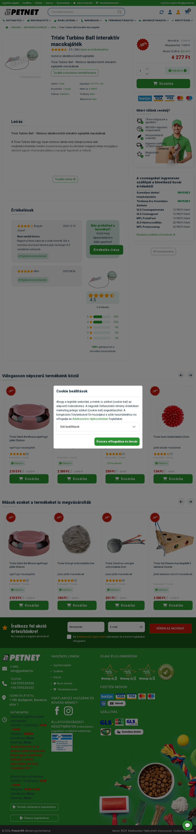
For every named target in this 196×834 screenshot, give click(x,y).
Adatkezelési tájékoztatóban (90, 419)
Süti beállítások (69, 426)
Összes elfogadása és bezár (117, 441)
